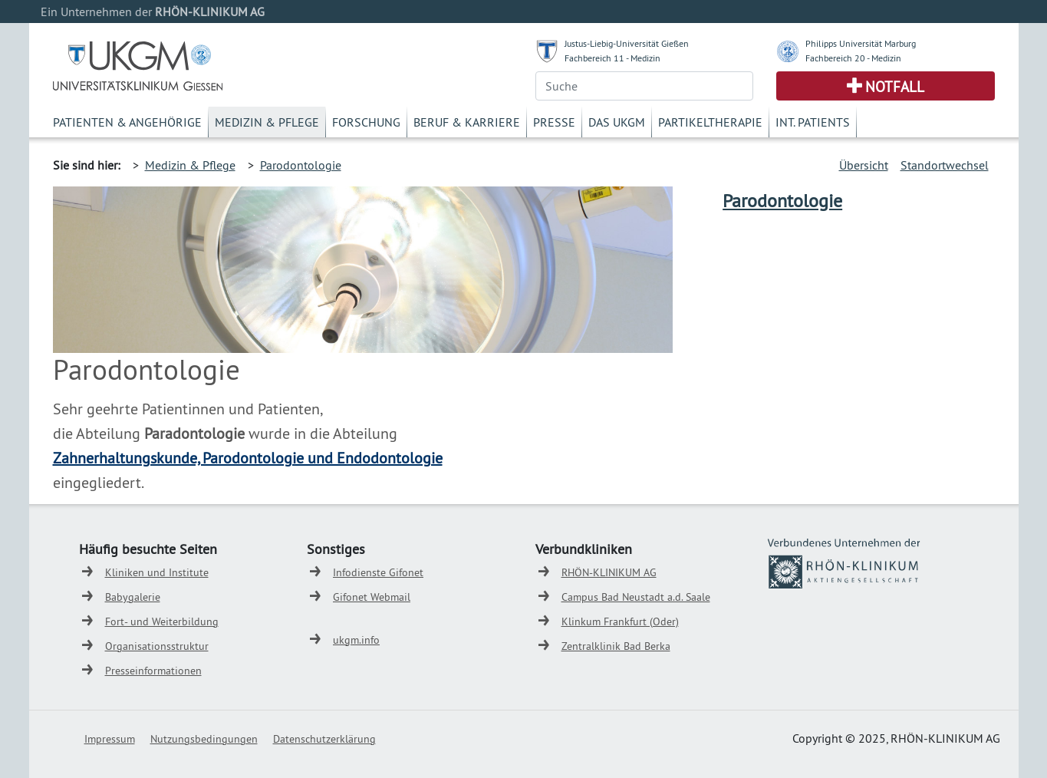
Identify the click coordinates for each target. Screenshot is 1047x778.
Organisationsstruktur (157, 646)
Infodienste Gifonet (378, 572)
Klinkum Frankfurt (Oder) (620, 621)
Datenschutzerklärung (324, 739)
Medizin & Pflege (267, 122)
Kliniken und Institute (157, 572)
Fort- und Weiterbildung (162, 621)
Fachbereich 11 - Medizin (612, 58)
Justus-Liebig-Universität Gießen (627, 43)
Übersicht (863, 165)
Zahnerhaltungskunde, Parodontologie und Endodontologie (248, 457)
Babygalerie (132, 597)
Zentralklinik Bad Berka (615, 646)
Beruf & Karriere (466, 122)
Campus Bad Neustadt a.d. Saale (635, 597)
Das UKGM (616, 122)
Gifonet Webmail (371, 597)
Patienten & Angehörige (127, 122)
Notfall (894, 86)
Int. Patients (812, 122)
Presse (554, 122)
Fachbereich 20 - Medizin (853, 58)
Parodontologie (300, 165)
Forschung (366, 122)
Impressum (109, 739)
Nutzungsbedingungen (204, 739)
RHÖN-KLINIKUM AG (609, 572)
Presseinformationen (153, 670)
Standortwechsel (944, 165)
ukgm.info (356, 640)
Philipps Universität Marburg (860, 43)
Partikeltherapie (710, 122)
